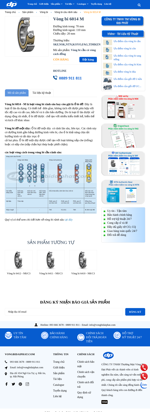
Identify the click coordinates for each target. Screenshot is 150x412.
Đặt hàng (88, 59)
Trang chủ (58, 362)
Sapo (103, 407)
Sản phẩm (59, 372)
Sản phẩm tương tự (51, 241)
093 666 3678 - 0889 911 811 (64, 324)
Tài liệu (57, 378)
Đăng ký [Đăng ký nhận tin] (135, 311)
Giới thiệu (59, 367)
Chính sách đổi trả (85, 384)
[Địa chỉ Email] (64, 311)
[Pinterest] (20, 383)
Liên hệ (57, 394)
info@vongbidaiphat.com (102, 324)
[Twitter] (13, 383)
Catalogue (58, 383)
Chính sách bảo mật (85, 364)
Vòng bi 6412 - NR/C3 (18, 272)
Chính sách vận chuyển (85, 374)
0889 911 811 (70, 78)
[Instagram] (27, 383)
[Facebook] (6, 383)
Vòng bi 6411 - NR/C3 (50, 272)
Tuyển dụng (60, 389)
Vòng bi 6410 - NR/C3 (83, 272)
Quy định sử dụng (84, 394)
